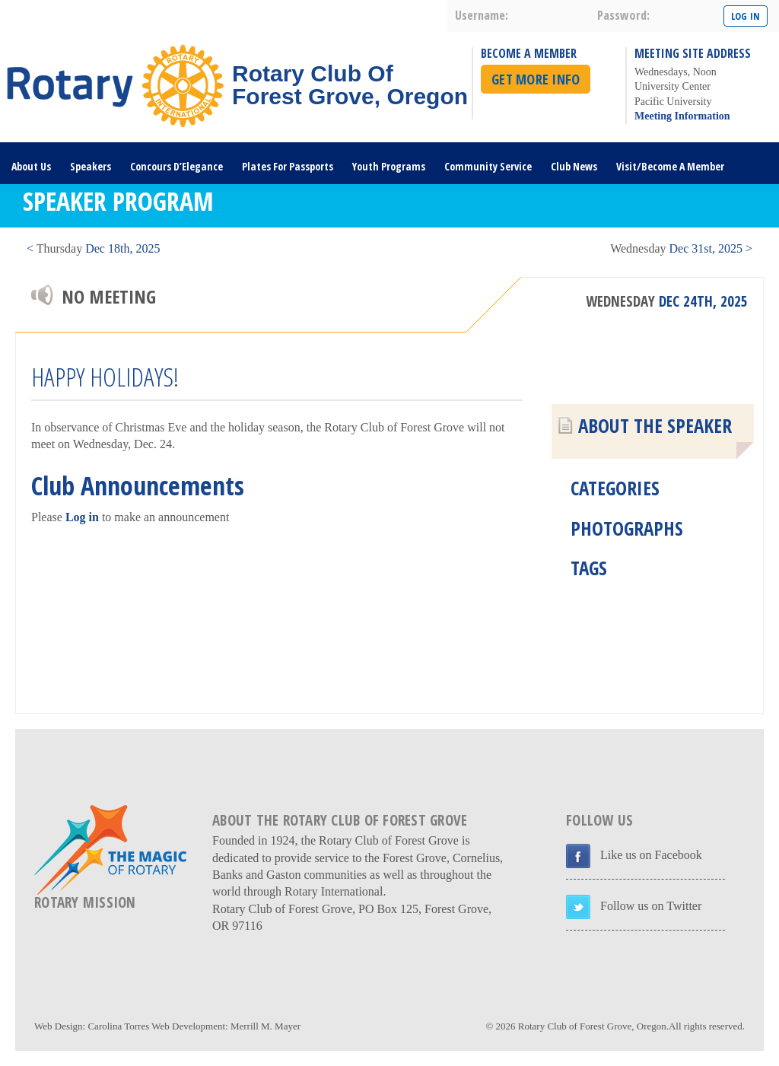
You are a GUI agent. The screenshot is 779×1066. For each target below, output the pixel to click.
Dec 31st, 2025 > (681, 248)
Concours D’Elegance (176, 166)
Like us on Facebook (651, 854)
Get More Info (535, 79)
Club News (574, 166)
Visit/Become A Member (670, 166)
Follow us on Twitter (650, 905)
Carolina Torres (118, 1026)
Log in (82, 517)
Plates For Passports (287, 166)
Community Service (488, 166)
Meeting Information (682, 116)
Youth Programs (388, 166)
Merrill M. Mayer (265, 1026)
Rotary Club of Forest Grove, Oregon (592, 1026)
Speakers (90, 166)
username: (481, 15)
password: (623, 15)
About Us (31, 166)
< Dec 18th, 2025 (93, 248)
